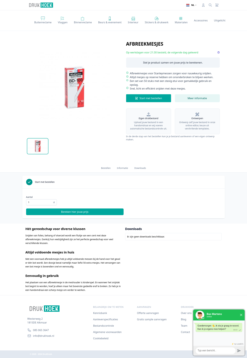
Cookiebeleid (101, 338)
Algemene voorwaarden (107, 332)
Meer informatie (197, 98)
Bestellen (106, 167)
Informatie (122, 167)
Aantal (29, 196)
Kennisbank (100, 313)
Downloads (140, 167)
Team (184, 325)
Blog (183, 319)
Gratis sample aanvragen (152, 319)
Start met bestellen (148, 98)
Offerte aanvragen (148, 313)
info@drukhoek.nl (43, 336)
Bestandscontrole (103, 325)
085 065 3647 (41, 330)
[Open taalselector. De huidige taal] (191, 5)
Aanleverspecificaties (105, 319)
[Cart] (217, 5)
